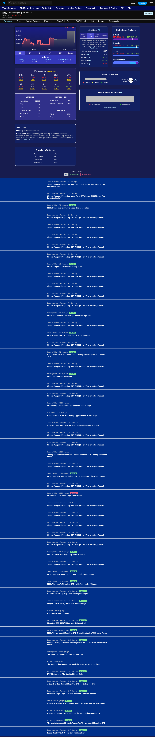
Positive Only (74, 174)
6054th (21, 89)
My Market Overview (29, 8)
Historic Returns (97, 21)
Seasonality (91, 8)
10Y (60, 53)
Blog (130, 8)
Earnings (60, 8)
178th (21, 80)
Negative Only (86, 174)
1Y (50, 53)
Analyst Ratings (74, 8)
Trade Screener (9, 8)
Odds (19, 21)
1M (40, 53)
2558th (44, 89)
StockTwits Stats (64, 21)
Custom (70, 53)
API (122, 8)
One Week (97, 36)
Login (133, 3)
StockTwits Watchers (45, 150)
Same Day (83, 36)
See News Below (110, 107)
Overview (8, 21)
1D (20, 53)
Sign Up (142, 3)
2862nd (56, 89)
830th (69, 89)
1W (30, 53)
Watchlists (47, 8)
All (66, 174)
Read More (28, 139)
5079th (32, 89)
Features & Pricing (108, 8)
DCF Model (81, 21)
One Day (90, 36)
